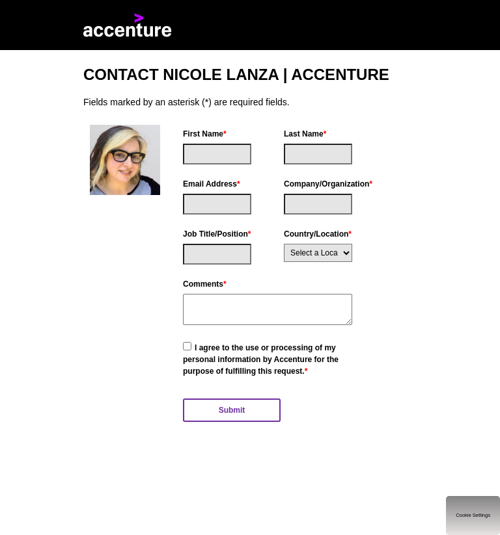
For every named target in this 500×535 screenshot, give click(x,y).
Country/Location (318, 234)
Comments (205, 284)
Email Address (211, 184)
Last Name (305, 133)
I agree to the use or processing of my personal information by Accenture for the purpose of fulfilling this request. (261, 359)
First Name (205, 133)
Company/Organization (318, 184)
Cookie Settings (473, 515)
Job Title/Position (217, 234)
